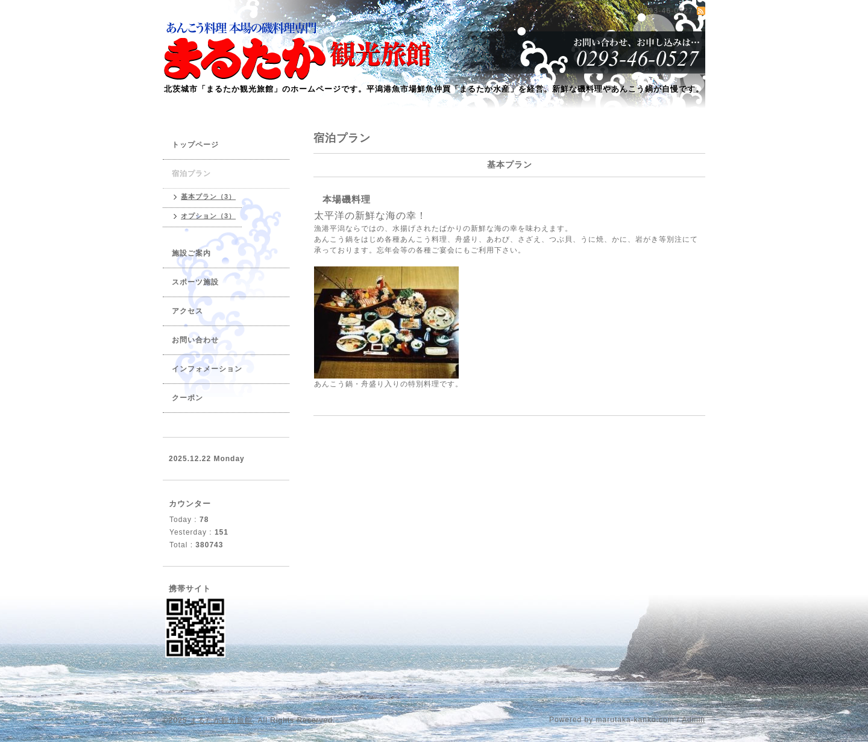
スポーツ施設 (195, 282)
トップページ (195, 144)
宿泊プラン (191, 173)
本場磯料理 (346, 199)
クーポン (187, 398)
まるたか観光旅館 (221, 720)
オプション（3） (208, 215)
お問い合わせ (195, 340)
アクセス (187, 311)
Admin (693, 719)
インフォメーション (207, 369)
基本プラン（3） (208, 196)
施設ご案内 (191, 253)
